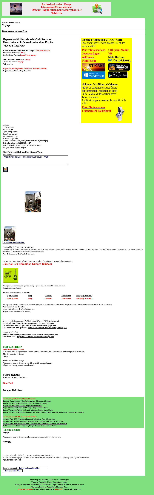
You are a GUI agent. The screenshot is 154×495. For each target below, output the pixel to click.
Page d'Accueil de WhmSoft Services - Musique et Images (25, 403)
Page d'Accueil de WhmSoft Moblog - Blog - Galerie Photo (25, 408)
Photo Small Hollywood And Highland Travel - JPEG (35, 160)
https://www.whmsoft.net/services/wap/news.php (35, 323)
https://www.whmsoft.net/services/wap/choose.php (47, 328)
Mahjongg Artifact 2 (84, 296)
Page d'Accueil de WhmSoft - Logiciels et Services (22, 406)
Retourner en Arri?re (14, 31)
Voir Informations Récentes (13, 307)
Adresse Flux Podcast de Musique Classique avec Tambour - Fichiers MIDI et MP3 (35, 424)
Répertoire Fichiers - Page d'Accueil (17, 71)
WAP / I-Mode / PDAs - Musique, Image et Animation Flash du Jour (29, 426)
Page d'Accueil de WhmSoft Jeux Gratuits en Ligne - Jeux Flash (27, 410)
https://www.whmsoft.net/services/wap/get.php (38, 325)
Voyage (7, 441)
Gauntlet (48, 296)
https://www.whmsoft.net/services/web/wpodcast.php (37, 334)
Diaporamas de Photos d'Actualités (16, 311)
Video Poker (66, 296)
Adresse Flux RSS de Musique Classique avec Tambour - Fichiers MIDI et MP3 (33, 421)
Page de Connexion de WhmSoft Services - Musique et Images (27, 401)
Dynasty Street (12, 296)
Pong (30, 296)
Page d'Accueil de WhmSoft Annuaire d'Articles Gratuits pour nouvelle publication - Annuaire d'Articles (43, 412)
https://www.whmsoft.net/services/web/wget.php (35, 337)
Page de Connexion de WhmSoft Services (18, 254)
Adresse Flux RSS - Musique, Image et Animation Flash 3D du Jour (29, 419)
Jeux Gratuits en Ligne (12, 288)
